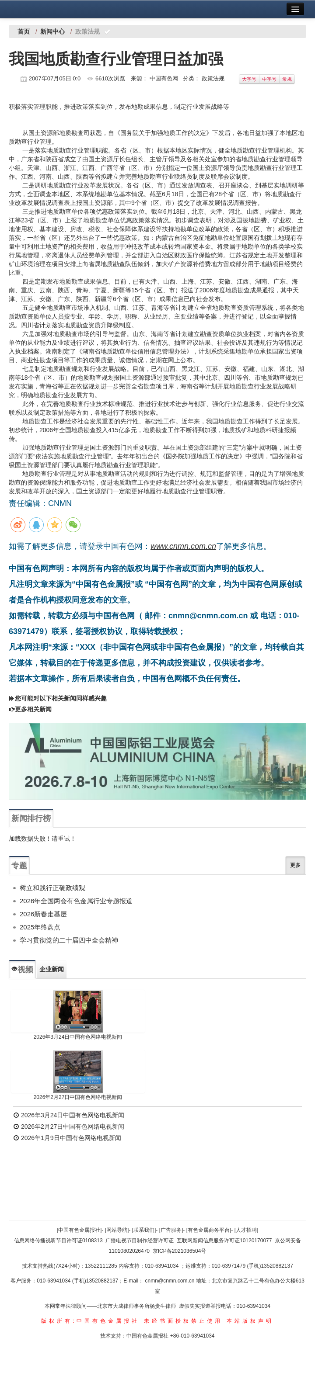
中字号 (269, 79)
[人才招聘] (246, 1230)
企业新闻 (51, 969)
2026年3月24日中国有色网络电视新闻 (78, 1037)
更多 (295, 865)
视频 (22, 969)
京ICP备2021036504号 (179, 1251)
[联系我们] (144, 1230)
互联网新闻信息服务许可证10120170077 (224, 1240)
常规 (287, 79)
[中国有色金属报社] (79, 1230)
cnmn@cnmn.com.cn (170, 1281)
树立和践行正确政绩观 (52, 887)
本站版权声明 (250, 1321)
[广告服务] (171, 1230)
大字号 (249, 79)
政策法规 (213, 78)
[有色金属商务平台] (208, 1230)
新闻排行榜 (31, 818)
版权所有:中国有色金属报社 (90, 1321)
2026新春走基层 (43, 914)
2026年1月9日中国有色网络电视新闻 (67, 1137)
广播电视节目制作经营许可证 (139, 1240)
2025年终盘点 (40, 927)
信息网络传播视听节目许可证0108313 (58, 1240)
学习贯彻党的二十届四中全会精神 (69, 940)
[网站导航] (117, 1230)
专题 (19, 865)
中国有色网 (164, 78)
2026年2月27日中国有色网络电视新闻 (78, 1097)
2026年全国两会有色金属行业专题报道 (76, 901)
